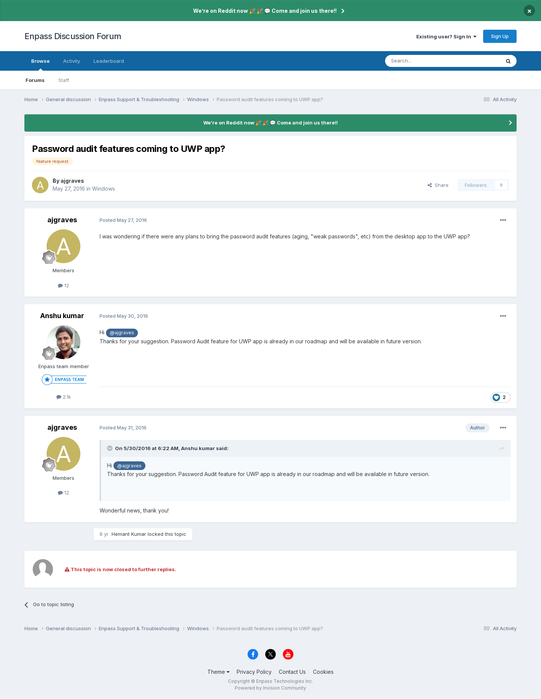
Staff (63, 80)
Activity (71, 61)
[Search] (423, 61)
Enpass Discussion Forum (72, 36)
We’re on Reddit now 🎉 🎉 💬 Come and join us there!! (265, 11)
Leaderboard (109, 61)
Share (438, 185)
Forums (35, 80)
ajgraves (72, 180)
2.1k (63, 397)
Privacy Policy (254, 672)
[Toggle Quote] (110, 448)
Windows (103, 188)
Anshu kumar (62, 316)
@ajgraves (122, 332)
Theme (218, 672)
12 (63, 285)
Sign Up (500, 36)
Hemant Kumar (129, 534)
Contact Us (292, 672)
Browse (40, 64)
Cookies (323, 672)
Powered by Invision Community (270, 688)
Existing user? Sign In (446, 36)
